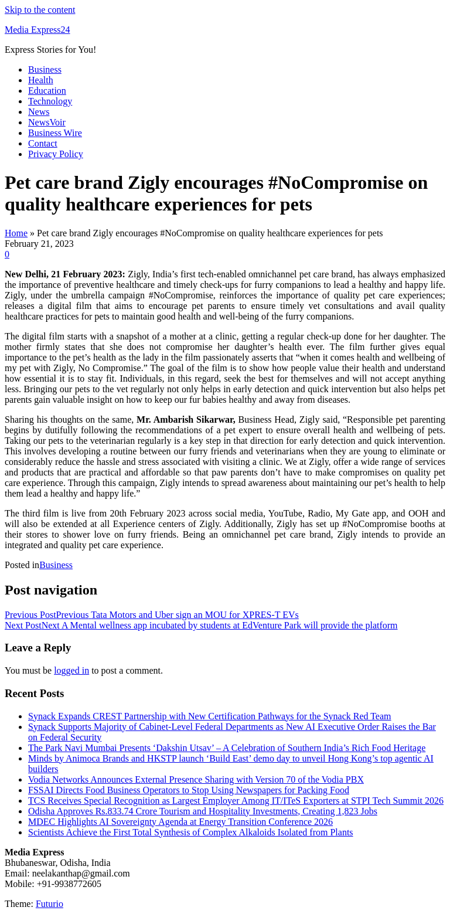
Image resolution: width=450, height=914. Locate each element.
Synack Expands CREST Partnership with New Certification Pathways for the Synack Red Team (209, 716)
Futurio (49, 904)
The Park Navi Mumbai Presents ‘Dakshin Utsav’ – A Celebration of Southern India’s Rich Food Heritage (226, 748)
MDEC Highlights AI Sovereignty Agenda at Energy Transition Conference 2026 (180, 822)
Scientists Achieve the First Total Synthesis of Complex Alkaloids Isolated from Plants (190, 832)
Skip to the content (40, 10)
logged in (71, 670)
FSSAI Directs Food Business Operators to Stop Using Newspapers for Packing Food (188, 790)
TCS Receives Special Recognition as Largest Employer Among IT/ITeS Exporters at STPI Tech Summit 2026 (236, 801)
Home (16, 233)
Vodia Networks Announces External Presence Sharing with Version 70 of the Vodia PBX (196, 779)
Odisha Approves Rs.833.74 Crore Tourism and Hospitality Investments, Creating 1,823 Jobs (202, 811)
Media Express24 (37, 30)
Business (56, 565)
